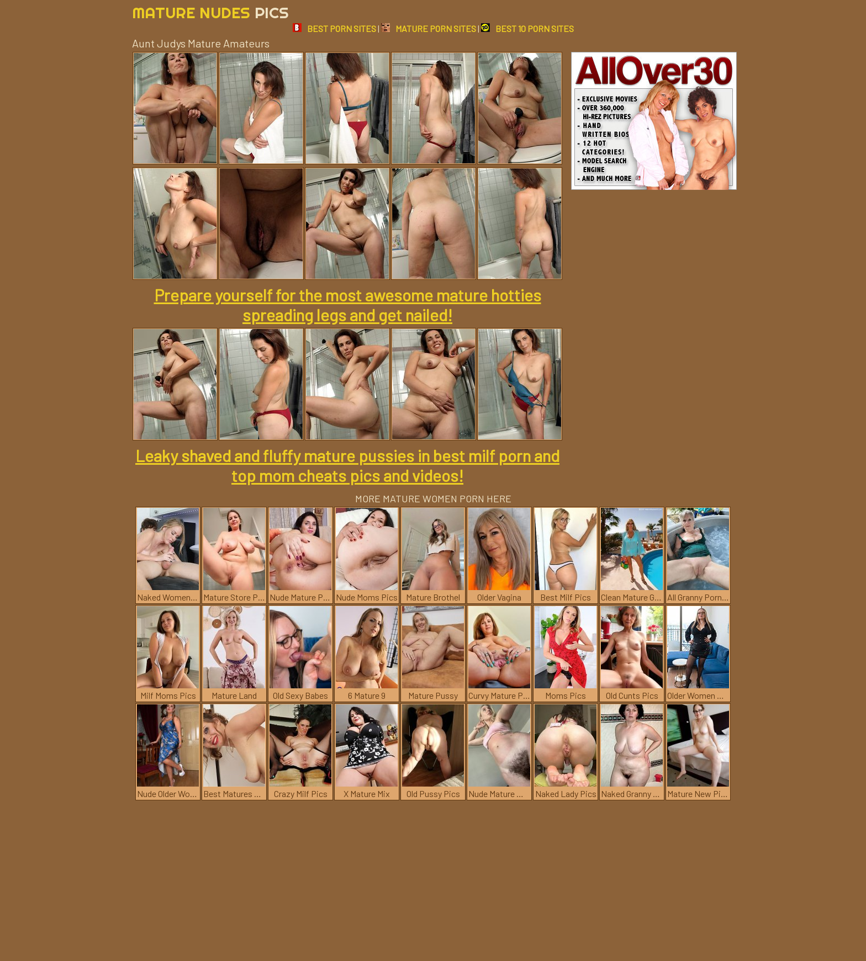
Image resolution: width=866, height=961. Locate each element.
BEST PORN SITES (334, 28)
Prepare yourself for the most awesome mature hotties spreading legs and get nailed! (347, 305)
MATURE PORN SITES (428, 28)
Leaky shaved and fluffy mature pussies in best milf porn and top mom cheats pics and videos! (347, 465)
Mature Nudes (210, 12)
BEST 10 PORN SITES (527, 28)
